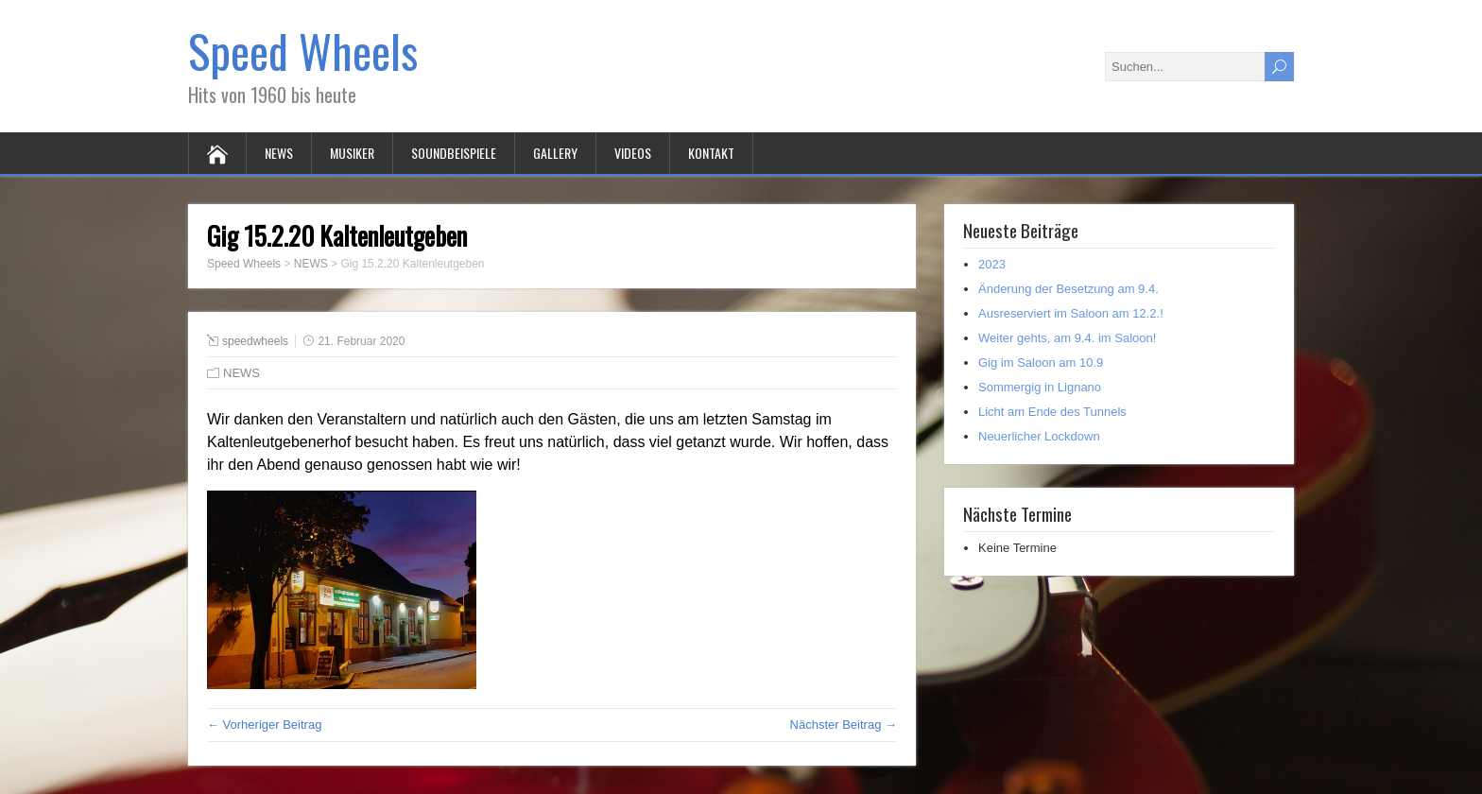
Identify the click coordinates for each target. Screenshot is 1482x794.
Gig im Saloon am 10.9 (1040, 362)
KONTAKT (711, 153)
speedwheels (255, 341)
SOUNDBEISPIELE (453, 153)
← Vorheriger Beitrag (264, 724)
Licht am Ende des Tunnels (1052, 412)
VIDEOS (632, 153)
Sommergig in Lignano (1039, 387)
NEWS (279, 153)
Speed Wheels (303, 50)
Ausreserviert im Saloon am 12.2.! (1070, 313)
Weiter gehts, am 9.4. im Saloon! (1067, 338)
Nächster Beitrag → (843, 724)
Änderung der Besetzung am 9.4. (1068, 289)
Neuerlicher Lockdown (1039, 436)
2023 (992, 264)
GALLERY (555, 153)
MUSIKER (352, 153)
